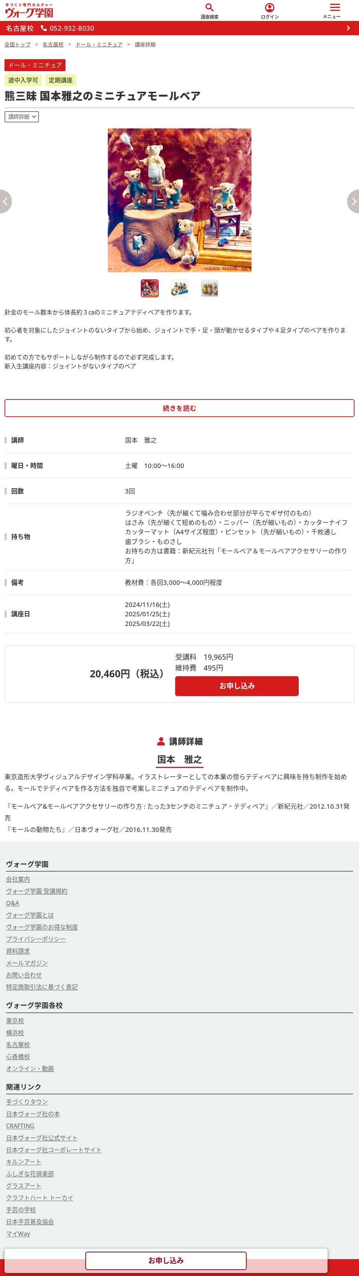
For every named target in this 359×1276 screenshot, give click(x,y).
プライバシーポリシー (36, 939)
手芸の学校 (21, 1210)
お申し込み (237, 686)
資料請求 (18, 951)
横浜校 (15, 1033)
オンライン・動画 (30, 1068)
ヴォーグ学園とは (30, 915)
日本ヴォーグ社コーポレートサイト (54, 1150)
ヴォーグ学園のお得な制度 (42, 927)
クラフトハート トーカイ (39, 1198)
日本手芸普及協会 (30, 1222)
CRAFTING (20, 1126)
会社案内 (18, 879)
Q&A (12, 903)
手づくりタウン (27, 1102)
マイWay (18, 1234)
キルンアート (24, 1162)
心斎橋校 (18, 1056)
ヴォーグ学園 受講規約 (36, 891)
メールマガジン (27, 963)
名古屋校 (18, 1044)
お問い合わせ (24, 975)
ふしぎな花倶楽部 (30, 1174)
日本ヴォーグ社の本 (33, 1114)
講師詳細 (18, 116)
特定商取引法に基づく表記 (42, 987)
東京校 (15, 1021)
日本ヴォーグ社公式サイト (42, 1138)
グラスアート (24, 1186)
